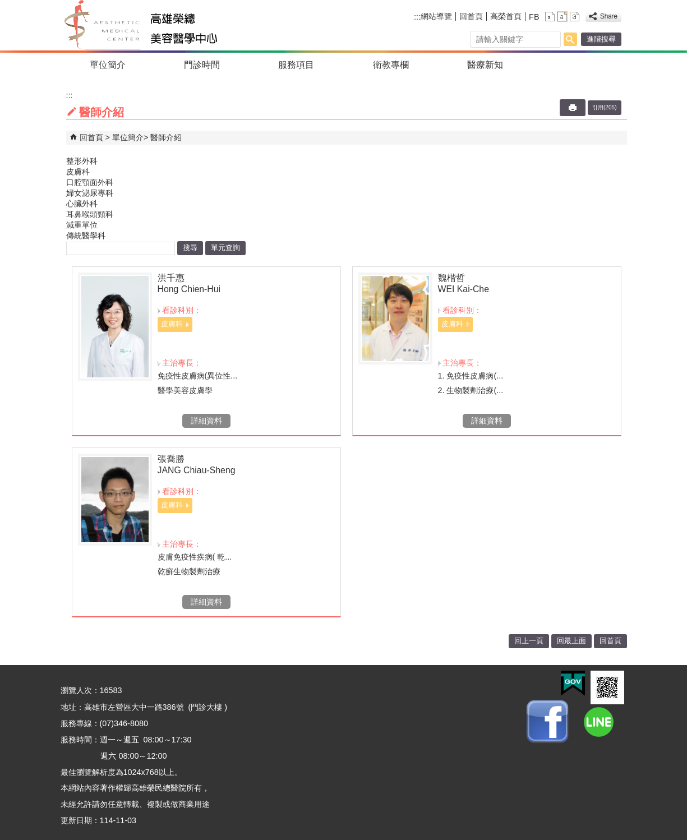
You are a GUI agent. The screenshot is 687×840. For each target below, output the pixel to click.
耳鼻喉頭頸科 (89, 214)
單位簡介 (108, 65)
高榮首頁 (506, 16)
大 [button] (574, 16)
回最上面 (571, 640)
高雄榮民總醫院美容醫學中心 (163, 25)
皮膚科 (78, 171)
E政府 (573, 683)
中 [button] (562, 16)
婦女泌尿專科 (89, 192)
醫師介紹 (166, 137)
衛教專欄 (391, 65)
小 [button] (550, 16)
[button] (570, 39)
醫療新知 (485, 65)
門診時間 (202, 65)
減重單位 (82, 224)
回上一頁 (528, 640)
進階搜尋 (601, 39)
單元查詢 (225, 247)
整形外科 (82, 160)
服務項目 (296, 65)
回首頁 (471, 16)
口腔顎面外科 (89, 182)
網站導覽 (436, 16)
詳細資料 (206, 420)
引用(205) (604, 107)
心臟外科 (82, 203)
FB (534, 16)
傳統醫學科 (85, 235)
